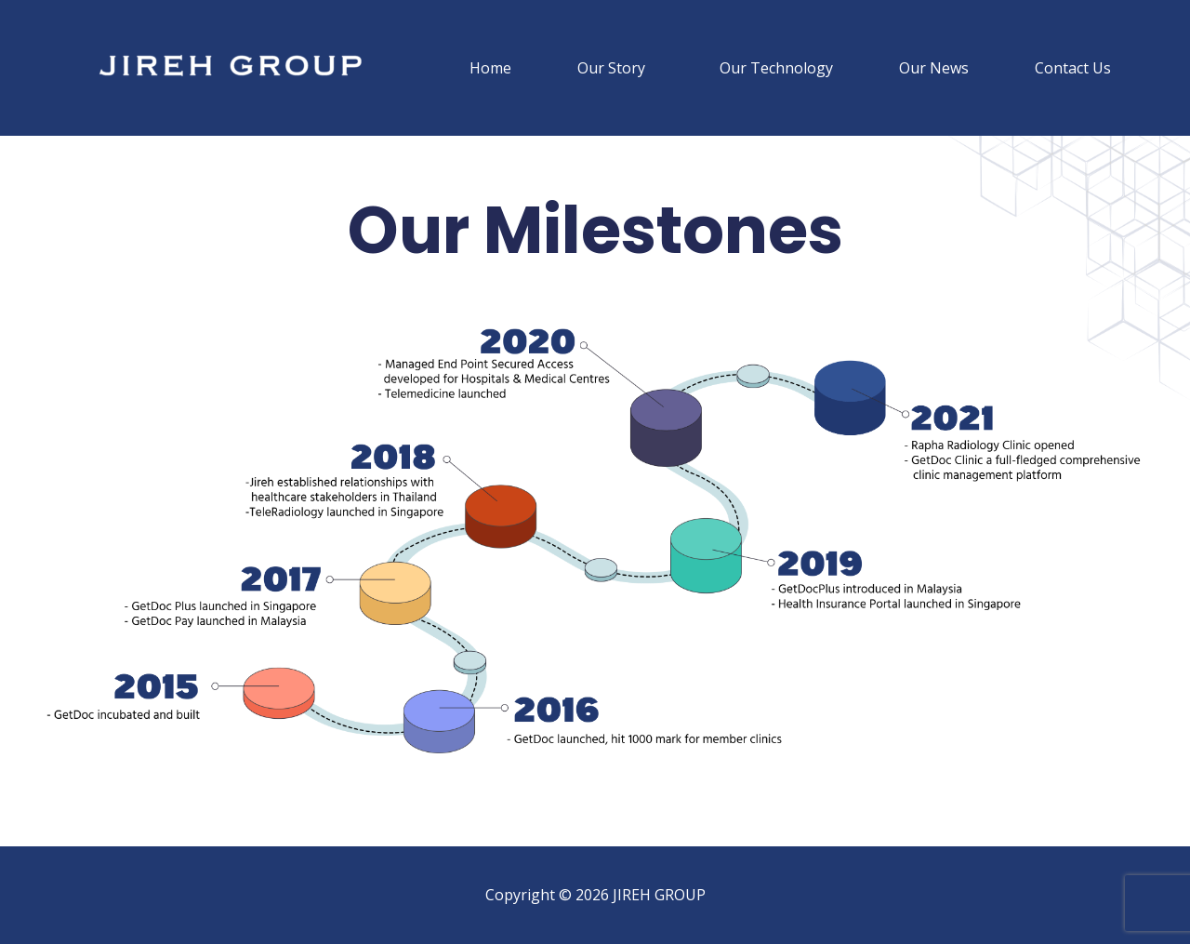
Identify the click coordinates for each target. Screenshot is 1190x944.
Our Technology (776, 68)
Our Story (611, 68)
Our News (934, 68)
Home (490, 68)
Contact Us (1073, 68)
